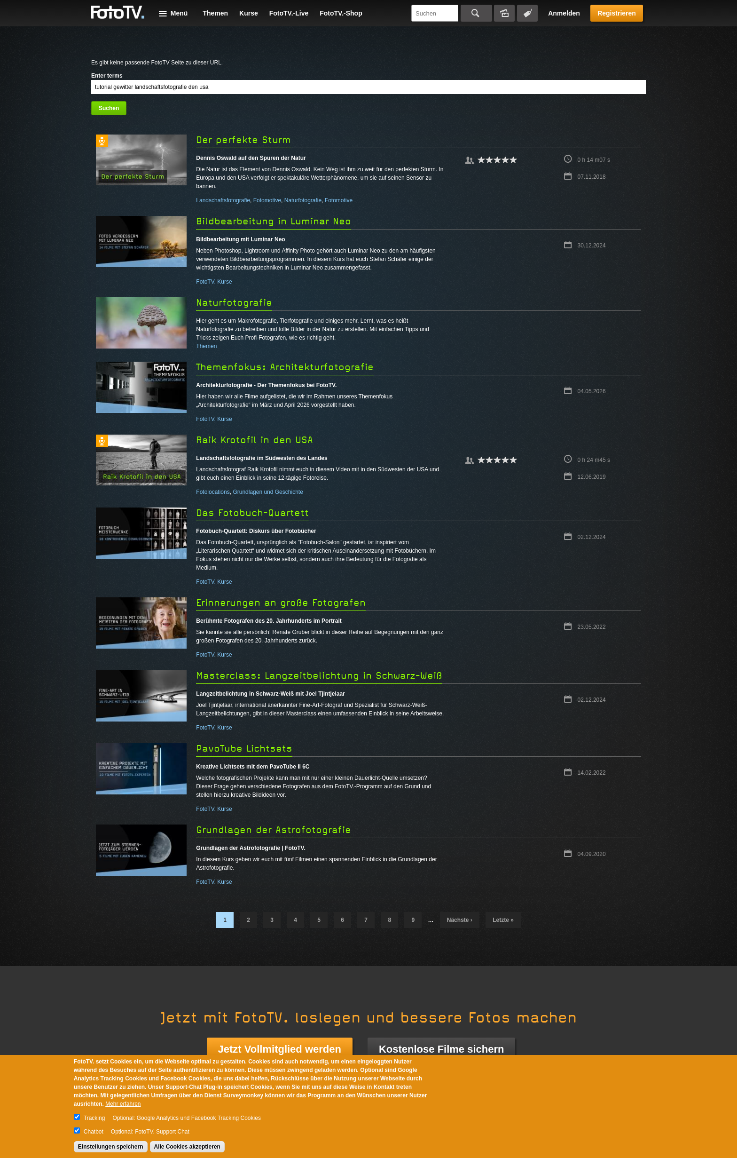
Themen (215, 13)
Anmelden (564, 13)
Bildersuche (504, 13)
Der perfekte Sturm (243, 140)
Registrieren (616, 13)
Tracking (94, 1118)
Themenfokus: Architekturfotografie (285, 367)
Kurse (248, 13)
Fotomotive (267, 200)
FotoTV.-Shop (341, 13)
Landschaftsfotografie (223, 200)
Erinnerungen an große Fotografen (281, 603)
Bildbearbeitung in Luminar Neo (273, 221)
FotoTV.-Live (289, 13)
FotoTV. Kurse (214, 281)
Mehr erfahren (123, 1104)
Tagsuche (527, 13)
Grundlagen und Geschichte (268, 492)
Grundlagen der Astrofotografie (273, 830)
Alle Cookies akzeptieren (187, 1146)
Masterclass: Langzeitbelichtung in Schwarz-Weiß (319, 676)
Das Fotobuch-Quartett (252, 513)
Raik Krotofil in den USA (254, 440)
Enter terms (107, 75)
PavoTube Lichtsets (244, 748)
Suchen (476, 13)
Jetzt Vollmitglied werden (279, 1049)
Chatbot (93, 1131)
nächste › (459, 920)
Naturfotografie (302, 200)
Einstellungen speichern (110, 1146)
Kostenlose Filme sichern (441, 1049)
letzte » (503, 920)
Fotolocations (212, 492)
